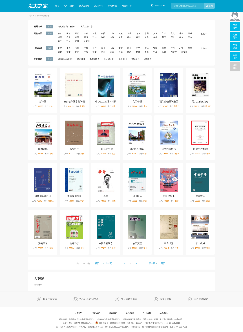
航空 (181, 37)
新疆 (164, 52)
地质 (112, 37)
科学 (138, 37)
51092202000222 (117, 323)
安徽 (155, 48)
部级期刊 (123, 59)
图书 (190, 33)
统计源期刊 (109, 59)
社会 (129, 37)
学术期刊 (69, 5)
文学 (155, 33)
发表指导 (38, 285)
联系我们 (163, 312)
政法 (95, 37)
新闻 (164, 37)
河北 (103, 48)
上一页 (108, 263)
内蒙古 (174, 52)
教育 (60, 33)
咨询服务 (130, 312)
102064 (139, 323)
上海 (68, 48)
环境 (86, 37)
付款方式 (96, 312)
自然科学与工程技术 (67, 26)
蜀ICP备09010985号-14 (84, 323)
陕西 (129, 52)
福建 (164, 48)
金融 (86, 33)
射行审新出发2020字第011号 (117, 327)
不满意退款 (165, 299)
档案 (60, 37)
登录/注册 (127, 5)
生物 (155, 37)
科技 (103, 33)
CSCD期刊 (94, 59)
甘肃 (138, 52)
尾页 (163, 263)
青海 (147, 52)
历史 (173, 37)
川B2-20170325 (173, 323)
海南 (95, 52)
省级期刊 (135, 59)
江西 (173, 48)
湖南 (68, 52)
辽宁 (138, 48)
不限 (50, 26)
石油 (77, 41)
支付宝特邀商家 (129, 299)
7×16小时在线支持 (89, 299)
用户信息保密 (201, 299)
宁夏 (155, 52)
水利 (147, 33)
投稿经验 (112, 5)
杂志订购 (113, 312)
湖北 (60, 52)
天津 (77, 48)
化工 (121, 37)
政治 (68, 41)
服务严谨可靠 (50, 299)
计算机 (87, 41)
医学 (68, 33)
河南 (190, 48)
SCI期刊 (98, 5)
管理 (95, 33)
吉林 (147, 48)
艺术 (164, 33)
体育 (77, 37)
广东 (77, 52)
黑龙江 (184, 52)
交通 (68, 37)
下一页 (152, 263)
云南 (112, 52)
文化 (173, 33)
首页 (57, 5)
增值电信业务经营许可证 (108, 319)
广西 (86, 52)
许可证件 (147, 312)
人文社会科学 (87, 26)
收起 (204, 33)
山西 (112, 48)
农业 (129, 33)
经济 (77, 33)
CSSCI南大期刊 (65, 59)
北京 (60, 48)
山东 (181, 48)
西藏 (121, 52)
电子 (60, 41)
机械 (121, 33)
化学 (147, 37)
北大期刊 (81, 59)
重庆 (121, 48)
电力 (138, 33)
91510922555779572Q (76, 327)
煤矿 (103, 37)
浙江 (95, 48)
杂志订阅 (84, 5)
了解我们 (79, 312)
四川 (129, 48)
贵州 (103, 52)
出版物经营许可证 (85, 319)
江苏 (86, 48)
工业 (112, 33)
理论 (190, 37)
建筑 (181, 33)
